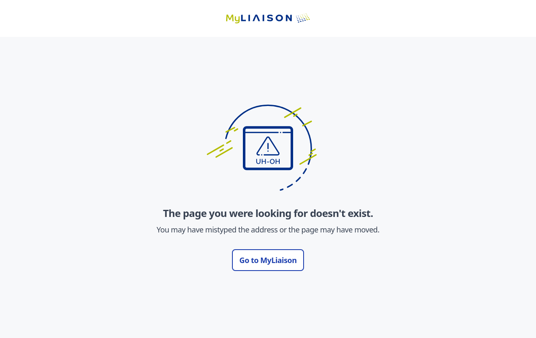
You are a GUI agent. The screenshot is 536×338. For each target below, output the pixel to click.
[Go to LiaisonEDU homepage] (268, 18)
